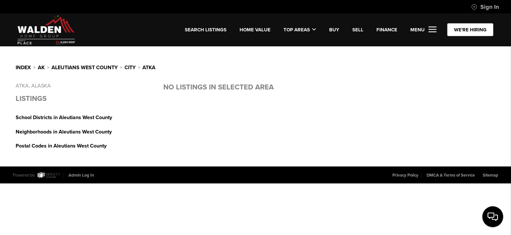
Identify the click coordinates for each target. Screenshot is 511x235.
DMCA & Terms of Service (451, 175)
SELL (357, 30)
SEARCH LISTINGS (205, 30)
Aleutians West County (84, 67)
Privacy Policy (405, 175)
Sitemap (490, 175)
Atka (148, 67)
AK (41, 67)
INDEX (23, 67)
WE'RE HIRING (470, 30)
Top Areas (300, 30)
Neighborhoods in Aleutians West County (64, 132)
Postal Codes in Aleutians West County (61, 146)
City (130, 67)
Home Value (255, 30)
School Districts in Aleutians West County (64, 117)
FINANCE (386, 30)
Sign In (485, 7)
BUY (334, 30)
